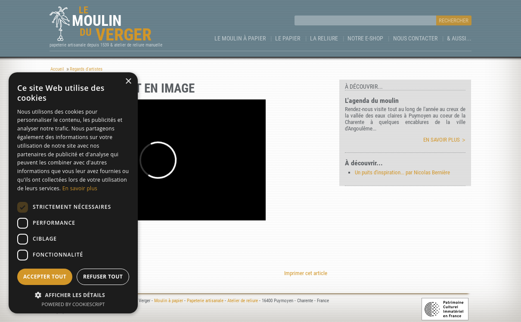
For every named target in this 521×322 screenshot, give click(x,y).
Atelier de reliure (242, 300)
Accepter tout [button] (44, 276)
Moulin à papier (168, 300)
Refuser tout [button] (103, 276)
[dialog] (73, 192)
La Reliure (324, 38)
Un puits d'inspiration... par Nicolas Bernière (402, 172)
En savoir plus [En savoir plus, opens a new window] (79, 188)
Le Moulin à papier (240, 38)
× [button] (128, 81)
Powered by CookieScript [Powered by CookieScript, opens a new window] (73, 304)
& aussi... (459, 38)
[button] (73, 295)
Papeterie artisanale (205, 300)
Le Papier (287, 38)
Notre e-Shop (365, 38)
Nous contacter (415, 38)
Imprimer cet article (305, 273)
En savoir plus (441, 139)
